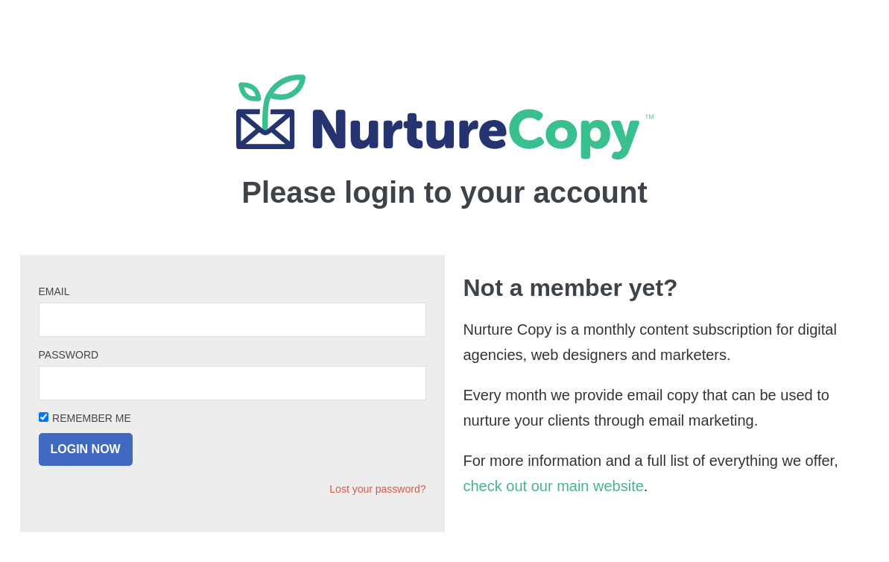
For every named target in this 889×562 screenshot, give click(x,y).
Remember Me (91, 418)
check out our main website (554, 486)
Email (54, 291)
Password (69, 355)
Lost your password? (377, 489)
